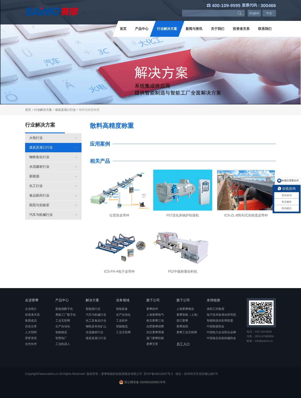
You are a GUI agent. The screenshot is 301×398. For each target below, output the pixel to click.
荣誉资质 (31, 338)
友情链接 (213, 300)
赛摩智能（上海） (188, 314)
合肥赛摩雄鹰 (155, 326)
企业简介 (31, 308)
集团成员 (31, 320)
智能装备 (122, 308)
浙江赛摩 (182, 320)
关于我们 (217, 29)
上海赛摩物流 (185, 308)
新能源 (53, 176)
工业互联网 (62, 320)
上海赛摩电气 (155, 314)
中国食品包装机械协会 (221, 338)
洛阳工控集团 (215, 308)
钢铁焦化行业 (53, 157)
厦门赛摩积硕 (155, 338)
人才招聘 (31, 332)
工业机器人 (62, 344)
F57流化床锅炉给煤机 (182, 215)
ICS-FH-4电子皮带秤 (119, 271)
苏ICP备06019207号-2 (158, 373)
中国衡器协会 (215, 326)
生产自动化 (62, 326)
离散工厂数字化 (65, 314)
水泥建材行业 (53, 166)
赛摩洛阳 (182, 326)
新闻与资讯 (194, 29)
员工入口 (183, 344)
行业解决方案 (167, 29)
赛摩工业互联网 (186, 332)
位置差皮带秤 (119, 215)
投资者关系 (241, 29)
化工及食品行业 (96, 320)
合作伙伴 (31, 344)
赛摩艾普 (152, 344)
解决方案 (92, 300)
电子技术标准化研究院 (221, 314)
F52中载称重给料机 (182, 271)
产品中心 (141, 29)
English (254, 13)
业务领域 (122, 300)
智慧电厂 (61, 338)
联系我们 (265, 29)
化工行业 (53, 186)
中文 (269, 13)
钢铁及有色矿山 (96, 326)
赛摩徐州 (152, 308)
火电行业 (53, 138)
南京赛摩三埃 (155, 320)
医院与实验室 (53, 205)
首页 (123, 29)
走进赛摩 (31, 300)
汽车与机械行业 (53, 214)
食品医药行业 (53, 195)
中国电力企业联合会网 (221, 332)
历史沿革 (31, 326)
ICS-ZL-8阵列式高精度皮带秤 (246, 215)
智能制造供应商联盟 (220, 320)
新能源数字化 (64, 308)
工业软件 (122, 320)
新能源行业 (93, 308)
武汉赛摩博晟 (155, 332)
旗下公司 (153, 300)
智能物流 (61, 332)
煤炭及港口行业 (65, 109)
